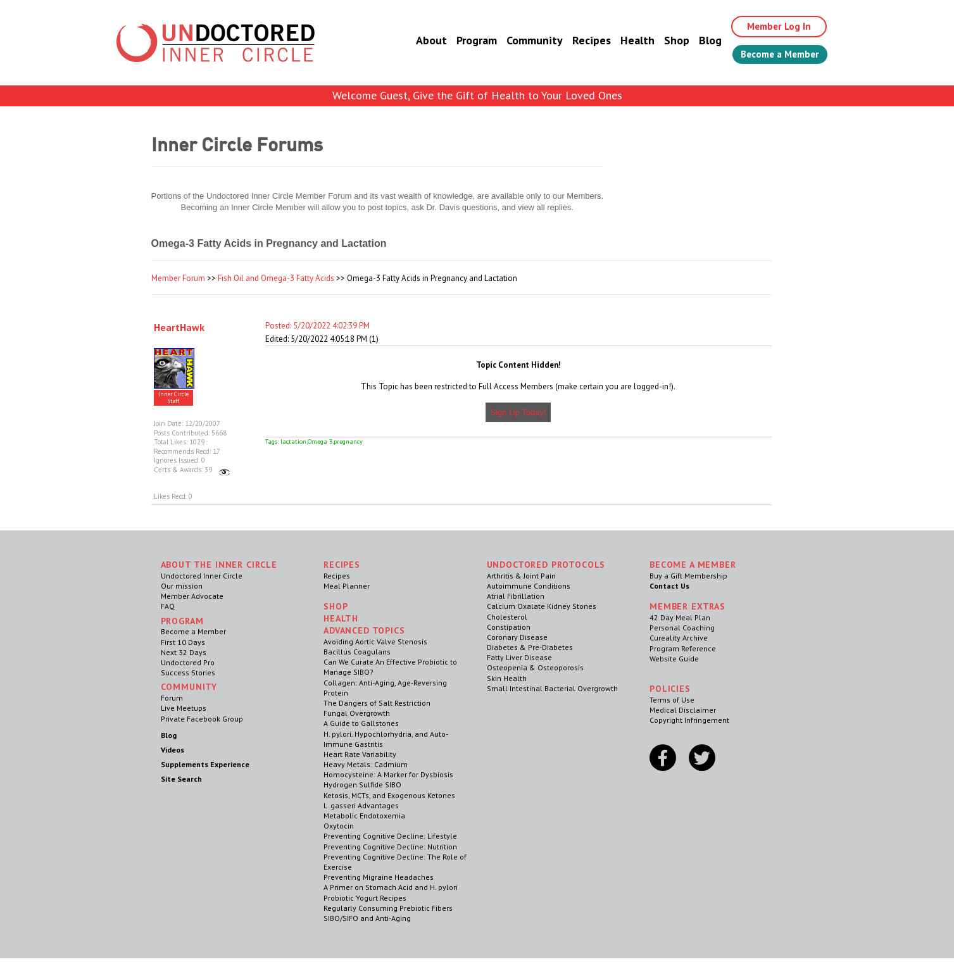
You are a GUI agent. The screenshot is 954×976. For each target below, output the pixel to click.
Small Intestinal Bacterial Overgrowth (552, 688)
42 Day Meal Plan (680, 617)
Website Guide (674, 658)
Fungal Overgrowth (356, 713)
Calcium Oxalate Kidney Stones (541, 606)
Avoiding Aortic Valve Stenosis (375, 641)
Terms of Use (672, 699)
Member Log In (772, 26)
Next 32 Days (183, 652)
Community (525, 41)
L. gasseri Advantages (361, 805)
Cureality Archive (679, 637)
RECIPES (341, 564)
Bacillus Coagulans (357, 651)
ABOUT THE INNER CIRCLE (219, 564)
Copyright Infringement (689, 720)
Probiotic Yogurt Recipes (364, 898)
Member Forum (178, 278)
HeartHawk (179, 327)
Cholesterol (507, 617)
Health (628, 41)
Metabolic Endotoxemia (364, 815)
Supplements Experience (205, 764)
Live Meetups (183, 708)
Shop (667, 41)
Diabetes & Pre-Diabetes (530, 647)
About (421, 41)
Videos (172, 749)
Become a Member (775, 55)
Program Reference (683, 648)
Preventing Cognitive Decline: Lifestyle (390, 836)
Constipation (508, 627)
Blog (700, 41)
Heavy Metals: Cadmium (365, 764)
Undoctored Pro (188, 662)
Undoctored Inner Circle (201, 575)
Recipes (582, 41)
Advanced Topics (364, 630)
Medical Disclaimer (683, 710)
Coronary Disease (517, 637)
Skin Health (507, 678)
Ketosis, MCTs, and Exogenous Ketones (389, 795)
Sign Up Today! (518, 412)
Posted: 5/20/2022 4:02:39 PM (317, 325)
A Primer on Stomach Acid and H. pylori (390, 887)
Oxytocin (338, 825)
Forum (172, 698)
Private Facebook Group (202, 718)
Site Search (181, 779)
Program (467, 41)
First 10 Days (183, 642)
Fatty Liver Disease (519, 657)
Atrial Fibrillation (515, 596)
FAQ (168, 606)
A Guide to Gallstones (361, 723)
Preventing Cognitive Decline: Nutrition (390, 846)
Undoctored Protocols (546, 564)
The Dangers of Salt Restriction (376, 703)
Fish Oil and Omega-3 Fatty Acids (276, 278)
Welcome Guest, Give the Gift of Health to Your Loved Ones (477, 95)
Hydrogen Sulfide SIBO (362, 784)
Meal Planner (346, 586)
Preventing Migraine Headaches (378, 877)
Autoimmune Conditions (528, 586)
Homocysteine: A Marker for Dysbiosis (388, 774)
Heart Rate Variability (359, 754)
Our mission (182, 586)
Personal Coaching (682, 627)
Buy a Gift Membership (688, 575)
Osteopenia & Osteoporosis (535, 667)
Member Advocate (192, 596)
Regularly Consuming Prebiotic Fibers (388, 908)
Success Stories (188, 672)
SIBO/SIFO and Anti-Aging (367, 918)
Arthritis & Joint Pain (521, 575)
